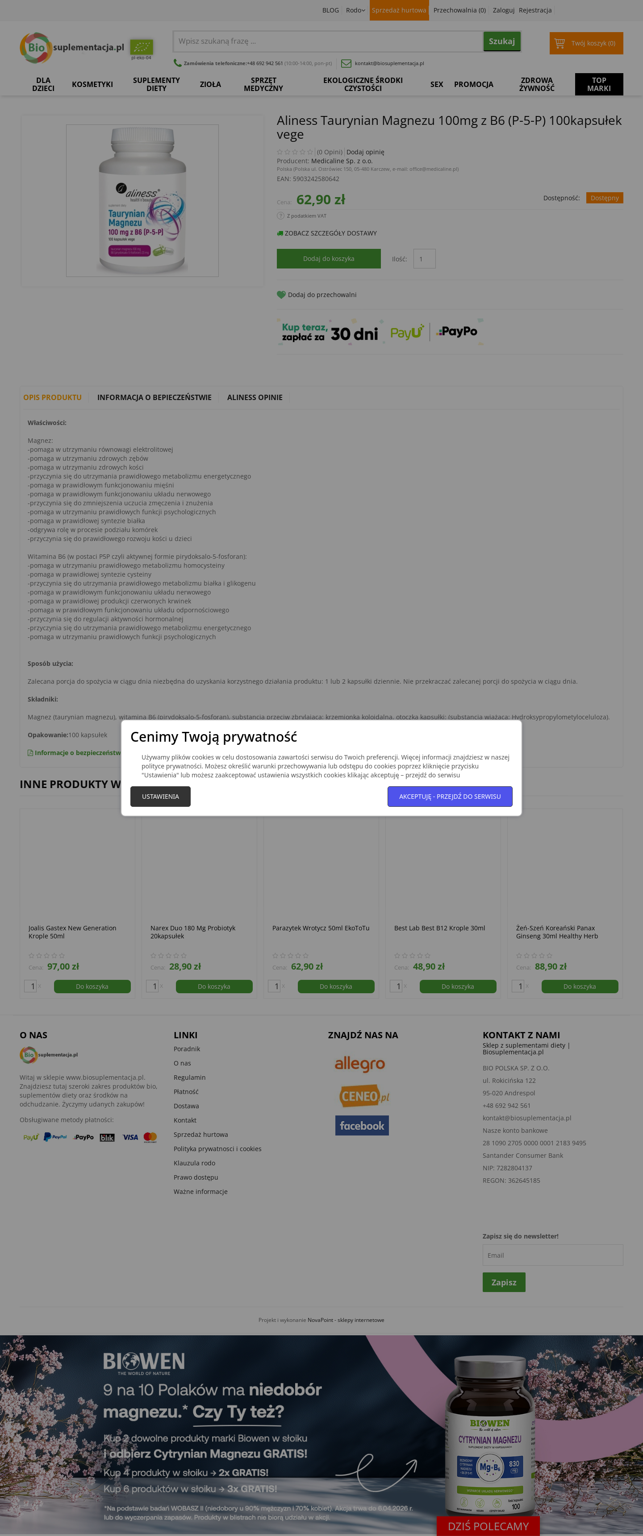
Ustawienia (160, 796)
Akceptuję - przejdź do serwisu (450, 796)
